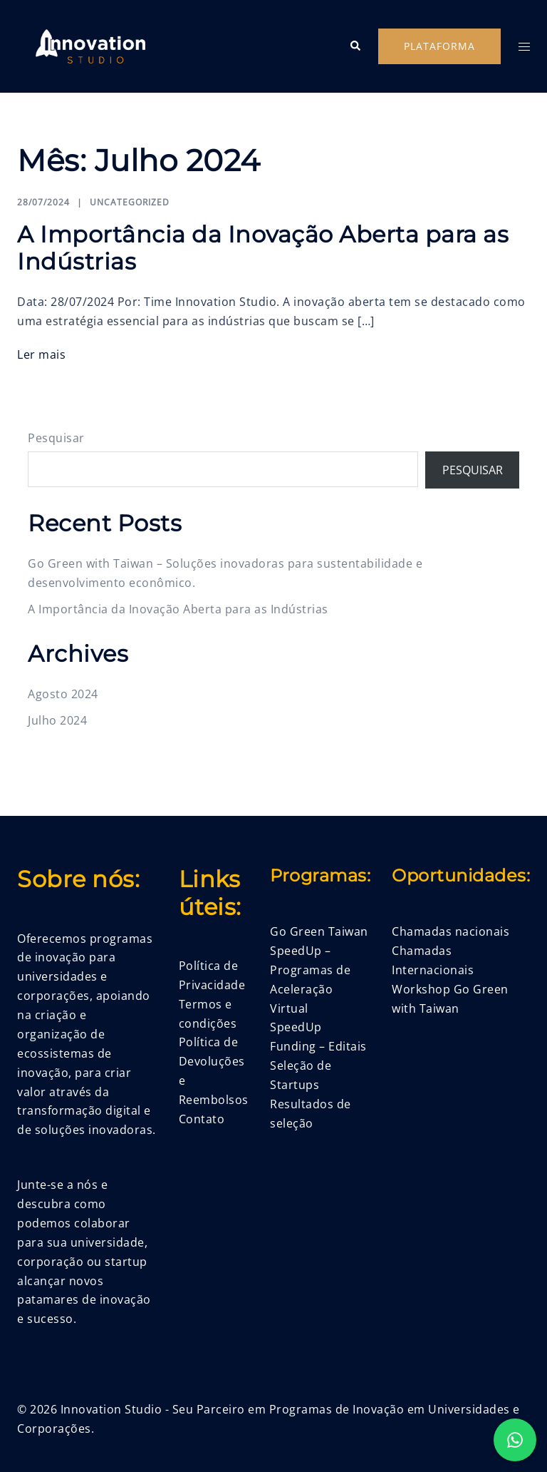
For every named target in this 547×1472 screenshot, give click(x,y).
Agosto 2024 (63, 694)
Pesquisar (56, 438)
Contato (202, 1119)
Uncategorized (130, 202)
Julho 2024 (57, 720)
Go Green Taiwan (319, 931)
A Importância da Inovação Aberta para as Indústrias (263, 247)
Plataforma (439, 46)
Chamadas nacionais (450, 931)
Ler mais (41, 354)
